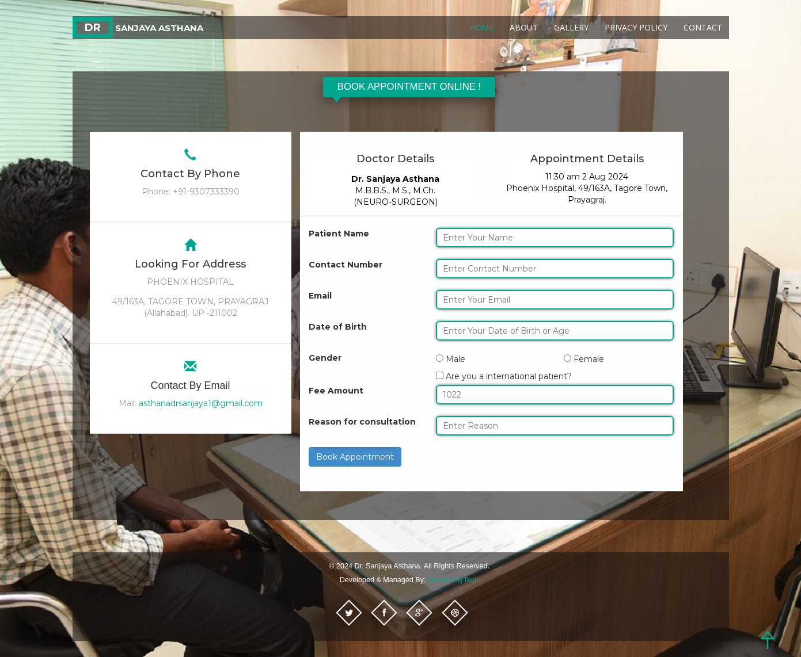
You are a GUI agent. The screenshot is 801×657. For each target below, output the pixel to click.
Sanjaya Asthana (138, 27)
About (524, 27)
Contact (703, 27)
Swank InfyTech (453, 580)
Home (481, 27)
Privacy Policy (636, 27)
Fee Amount (336, 390)
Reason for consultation (362, 422)
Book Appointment (355, 457)
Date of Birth (338, 327)
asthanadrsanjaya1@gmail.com (201, 403)
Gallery (571, 27)
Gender (325, 358)
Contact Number (345, 264)
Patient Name (339, 233)
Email (320, 296)
